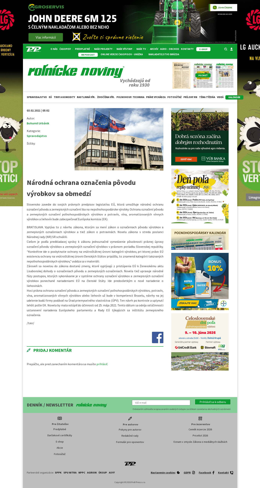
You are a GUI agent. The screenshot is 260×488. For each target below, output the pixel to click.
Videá (220, 97)
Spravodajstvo (37, 97)
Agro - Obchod (169, 49)
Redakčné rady (130, 435)
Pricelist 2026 (200, 435)
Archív (154, 49)
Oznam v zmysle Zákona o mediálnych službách (200, 441)
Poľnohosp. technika (130, 97)
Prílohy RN (190, 97)
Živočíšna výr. (106, 97)
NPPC (81, 472)
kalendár (234, 97)
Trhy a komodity (64, 97)
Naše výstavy (125, 49)
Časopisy (66, 49)
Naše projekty (104, 49)
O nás (54, 49)
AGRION (92, 472)
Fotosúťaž (174, 97)
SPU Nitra (70, 472)
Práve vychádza (155, 97)
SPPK (58, 472)
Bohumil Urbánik (38, 123)
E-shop (60, 441)
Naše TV (142, 49)
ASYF (112, 472)
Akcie (60, 447)
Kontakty (187, 49)
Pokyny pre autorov (130, 429)
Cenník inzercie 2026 (200, 429)
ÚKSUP (103, 472)
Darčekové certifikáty (59, 435)
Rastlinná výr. (86, 97)
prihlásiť (101, 364)
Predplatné (83, 49)
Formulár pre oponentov (130, 442)
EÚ (50, 97)
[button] (213, 402)
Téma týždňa (207, 97)
